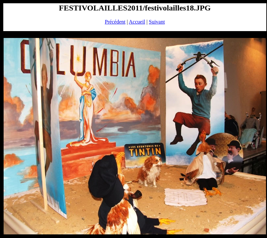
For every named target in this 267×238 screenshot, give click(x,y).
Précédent (115, 22)
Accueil (137, 22)
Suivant (157, 22)
